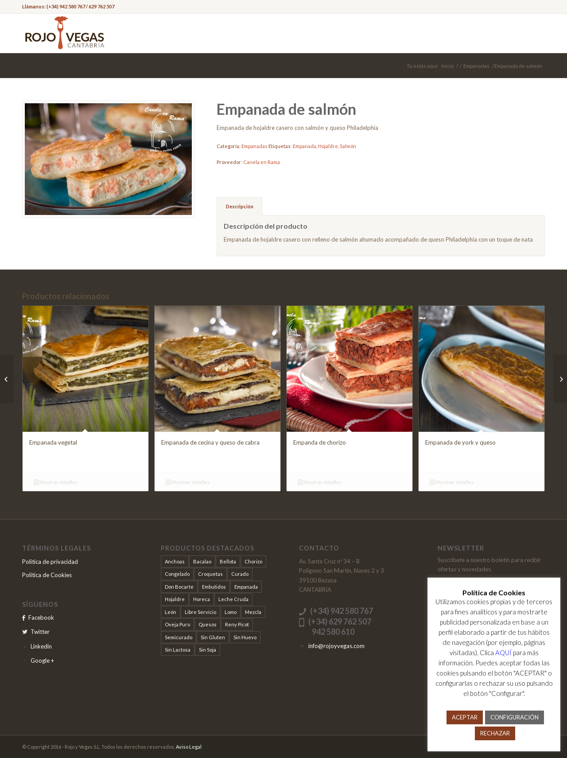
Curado (240, 574)
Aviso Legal (189, 747)
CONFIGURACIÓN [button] (514, 717)
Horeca (201, 599)
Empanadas (476, 66)
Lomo (231, 612)
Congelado (177, 574)
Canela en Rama (261, 162)
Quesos (207, 624)
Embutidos (214, 587)
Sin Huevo (244, 637)
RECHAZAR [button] (495, 733)
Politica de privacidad (50, 561)
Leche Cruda (233, 599)
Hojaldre (328, 146)
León (170, 612)
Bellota (228, 561)
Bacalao (202, 561)
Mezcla (253, 612)
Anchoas (175, 561)
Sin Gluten (213, 637)
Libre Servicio (200, 612)
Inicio (447, 66)
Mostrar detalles (56, 482)
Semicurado (178, 637)
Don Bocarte (179, 587)
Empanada (304, 146)
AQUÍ (503, 652)
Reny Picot (237, 624)
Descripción (239, 206)
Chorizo (253, 561)
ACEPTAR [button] (465, 717)
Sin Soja (207, 650)
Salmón (348, 146)
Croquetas (210, 574)
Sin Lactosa (177, 650)
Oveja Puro (177, 624)
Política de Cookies (47, 574)
